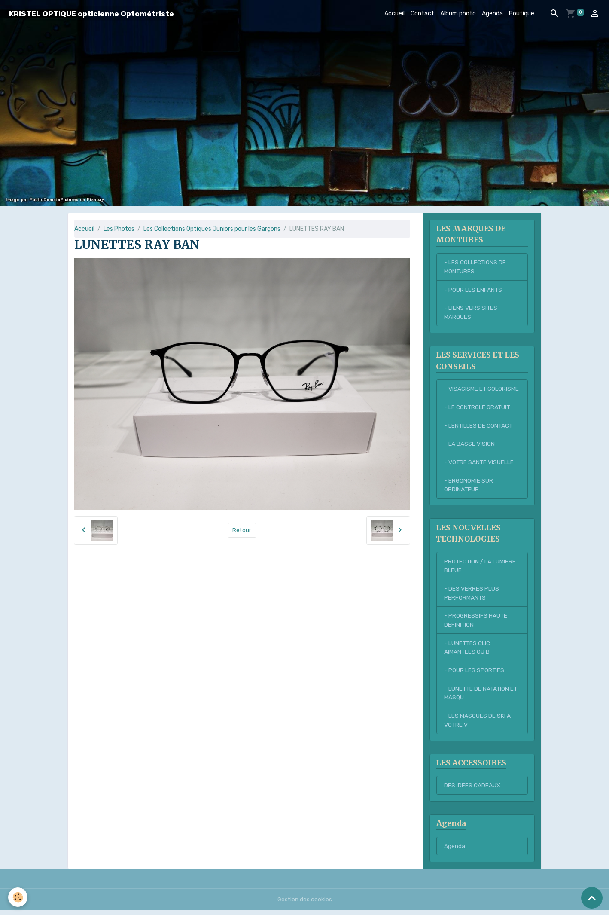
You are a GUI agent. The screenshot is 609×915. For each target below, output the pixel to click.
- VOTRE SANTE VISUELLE (479, 464)
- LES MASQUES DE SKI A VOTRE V (477, 724)
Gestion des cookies (304, 904)
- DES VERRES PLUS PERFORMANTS (471, 596)
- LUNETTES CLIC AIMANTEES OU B (467, 651)
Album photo (458, 13)
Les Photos (119, 229)
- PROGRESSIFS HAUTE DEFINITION (476, 623)
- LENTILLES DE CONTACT (479, 427)
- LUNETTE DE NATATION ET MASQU (481, 697)
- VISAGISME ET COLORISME (482, 390)
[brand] (91, 13)
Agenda (492, 13)
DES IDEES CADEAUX (472, 789)
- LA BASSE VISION (469, 445)
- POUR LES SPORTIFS (474, 673)
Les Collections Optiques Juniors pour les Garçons (211, 229)
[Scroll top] (592, 898)
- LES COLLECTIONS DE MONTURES (475, 267)
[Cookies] (18, 897)
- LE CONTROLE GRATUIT (478, 408)
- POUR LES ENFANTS (473, 290)
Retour (242, 530)
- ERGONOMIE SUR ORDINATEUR (468, 487)
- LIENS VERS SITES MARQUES (471, 313)
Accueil (394, 13)
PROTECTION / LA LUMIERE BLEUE (480, 568)
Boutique (521, 13)
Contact (422, 13)
